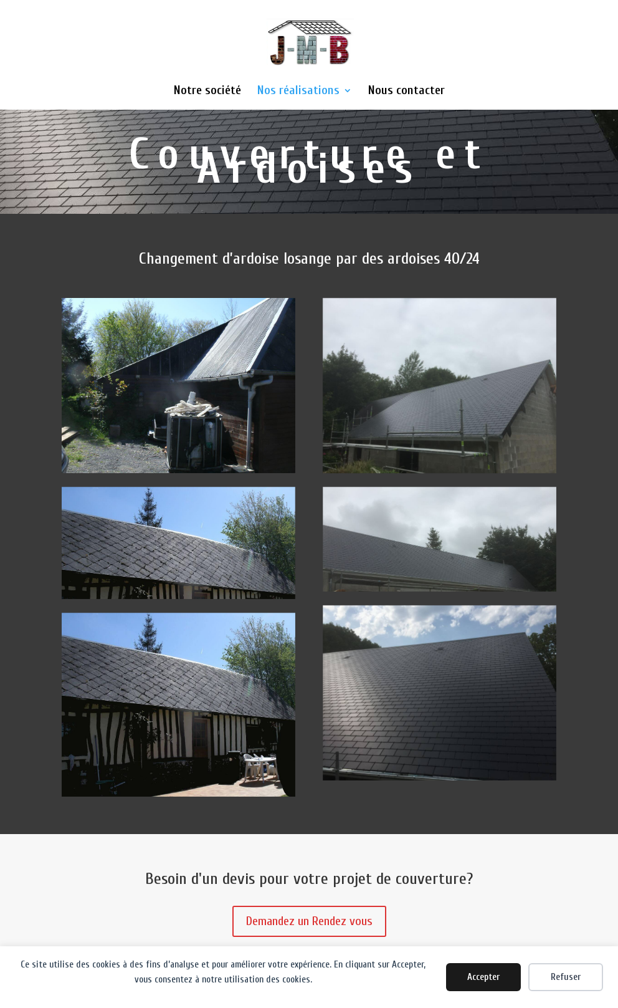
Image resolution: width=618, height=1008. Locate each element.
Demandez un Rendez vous (309, 921)
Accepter (483, 977)
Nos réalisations (298, 91)
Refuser (566, 977)
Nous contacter (406, 91)
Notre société (207, 91)
